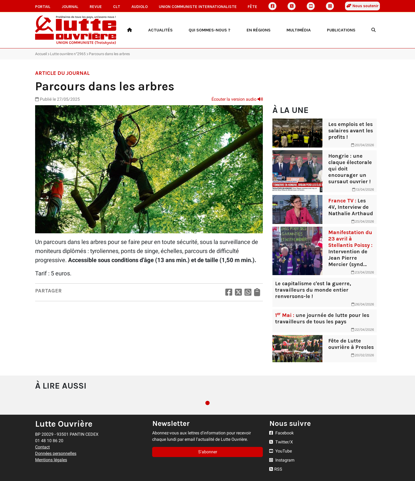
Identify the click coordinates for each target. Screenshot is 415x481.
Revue (96, 6)
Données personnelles (55, 453)
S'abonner (207, 451)
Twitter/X (281, 442)
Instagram (281, 460)
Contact (42, 447)
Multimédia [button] (299, 29)
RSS (275, 469)
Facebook (281, 432)
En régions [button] (259, 29)
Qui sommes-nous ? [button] (209, 29)
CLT (116, 6)
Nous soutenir (362, 5)
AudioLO (139, 6)
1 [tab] (207, 403)
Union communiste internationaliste (198, 6)
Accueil (41, 54)
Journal (70, 6)
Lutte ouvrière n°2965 (68, 54)
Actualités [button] (160, 29)
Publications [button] (341, 29)
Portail (43, 6)
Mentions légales (51, 459)
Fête (252, 6)
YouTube (280, 451)
